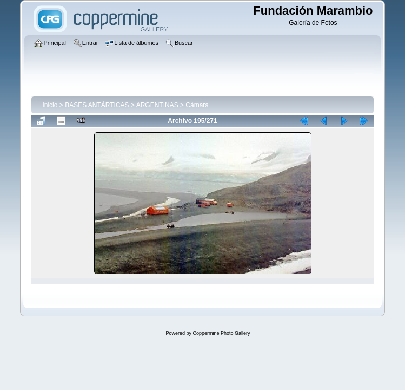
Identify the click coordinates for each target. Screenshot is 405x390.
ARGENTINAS (157, 105)
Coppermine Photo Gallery (221, 333)
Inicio (49, 105)
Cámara (197, 105)
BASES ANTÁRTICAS (97, 105)
